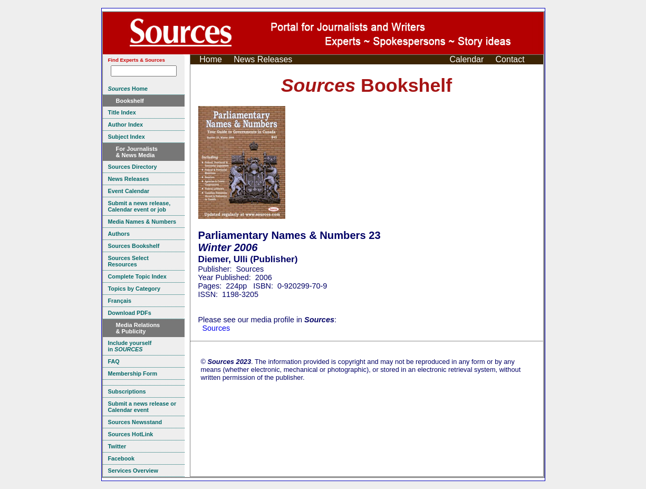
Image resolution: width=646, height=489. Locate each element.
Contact (510, 59)
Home (210, 59)
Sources (216, 328)
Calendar (466, 59)
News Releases (263, 59)
